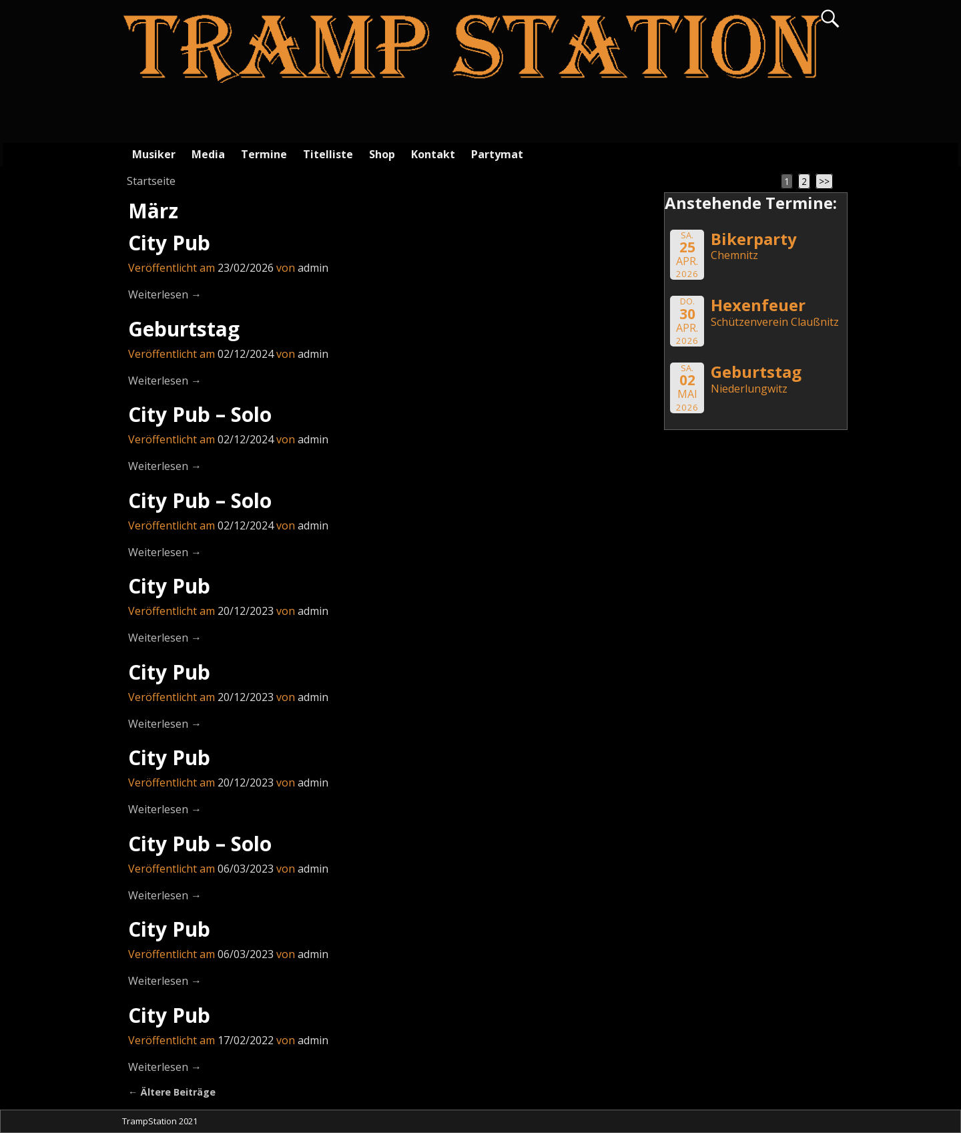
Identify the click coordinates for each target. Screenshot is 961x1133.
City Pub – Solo (200, 414)
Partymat (497, 154)
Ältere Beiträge (172, 1092)
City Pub (169, 242)
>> (824, 181)
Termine (264, 154)
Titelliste (328, 154)
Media (208, 154)
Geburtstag (184, 329)
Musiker (154, 154)
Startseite (151, 181)
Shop (382, 154)
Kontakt (433, 154)
